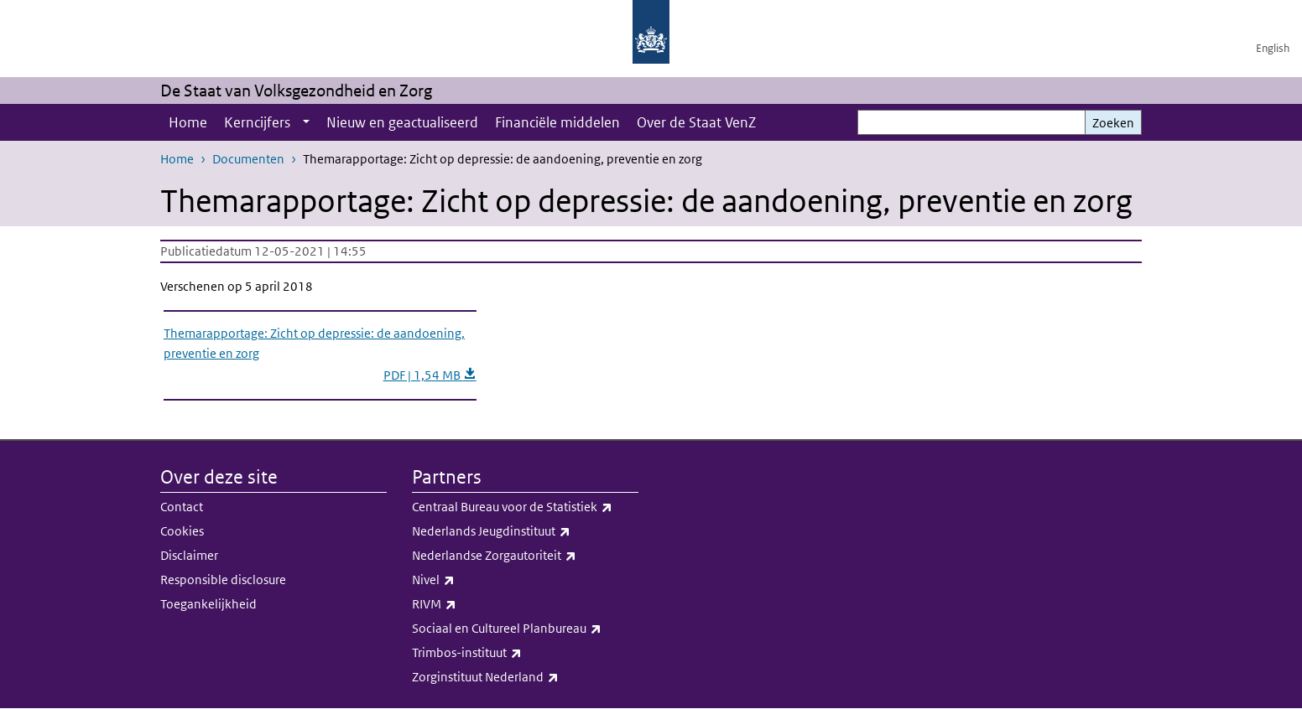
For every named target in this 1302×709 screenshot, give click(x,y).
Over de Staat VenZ (696, 122)
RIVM (525, 604)
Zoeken (1113, 123)
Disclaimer (189, 555)
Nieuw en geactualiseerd (402, 122)
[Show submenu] (306, 122)
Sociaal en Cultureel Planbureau (525, 628)
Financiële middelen (557, 122)
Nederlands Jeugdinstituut (525, 531)
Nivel (525, 580)
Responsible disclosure (223, 579)
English (1272, 48)
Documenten (248, 159)
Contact (181, 507)
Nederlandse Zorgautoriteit (525, 556)
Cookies (182, 531)
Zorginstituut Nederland (525, 677)
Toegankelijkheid (208, 604)
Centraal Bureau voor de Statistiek (525, 507)
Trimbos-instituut (525, 653)
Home (188, 122)
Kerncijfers (257, 122)
